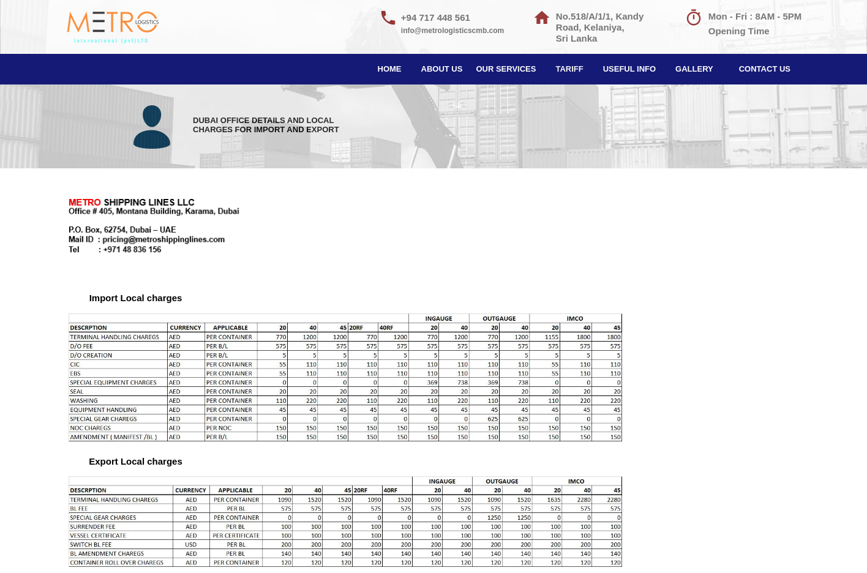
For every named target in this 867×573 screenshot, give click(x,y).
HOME (390, 68)
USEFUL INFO (629, 68)
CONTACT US (764, 68)
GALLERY (694, 68)
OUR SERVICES (506, 68)
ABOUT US (442, 68)
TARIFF (569, 68)
